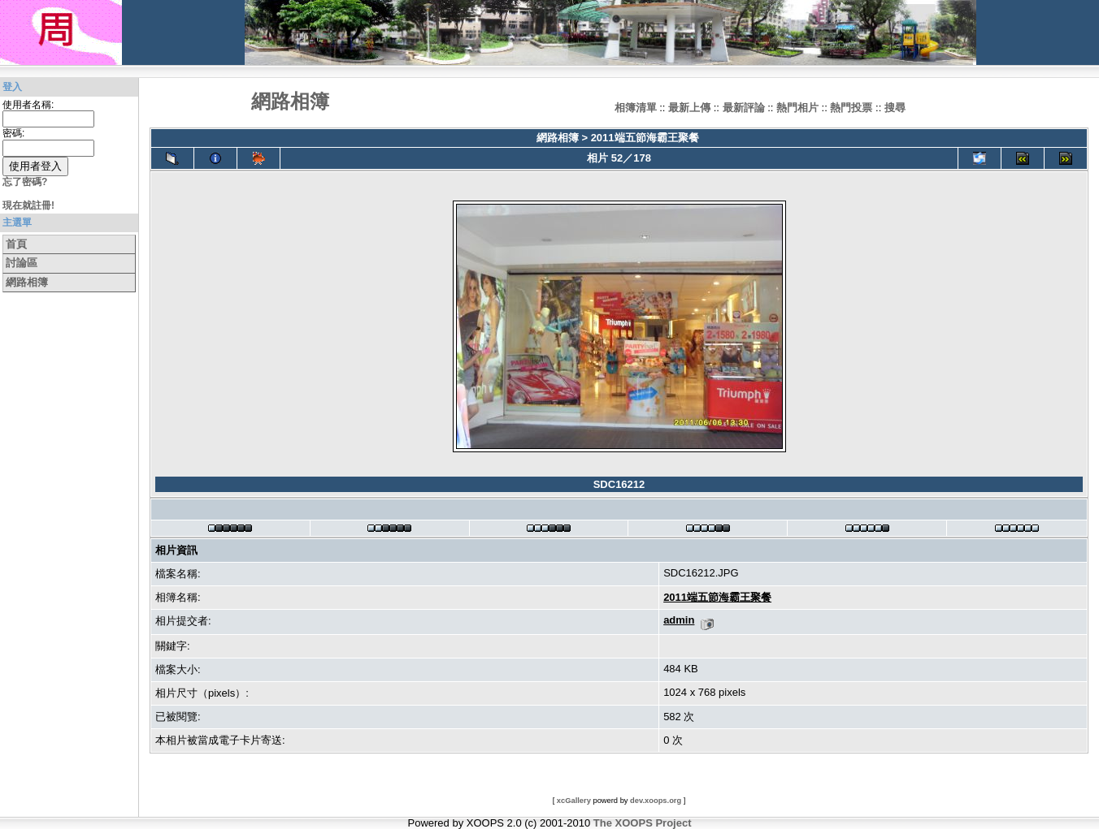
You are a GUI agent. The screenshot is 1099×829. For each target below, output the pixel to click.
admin (678, 620)
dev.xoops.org (655, 801)
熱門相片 (797, 107)
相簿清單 (636, 107)
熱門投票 (851, 107)
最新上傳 (689, 107)
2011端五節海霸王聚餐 (645, 138)
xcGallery (574, 801)
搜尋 (895, 107)
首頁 (16, 244)
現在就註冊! (28, 205)
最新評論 (744, 107)
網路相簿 (27, 282)
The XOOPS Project (642, 823)
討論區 (21, 263)
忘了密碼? (24, 182)
